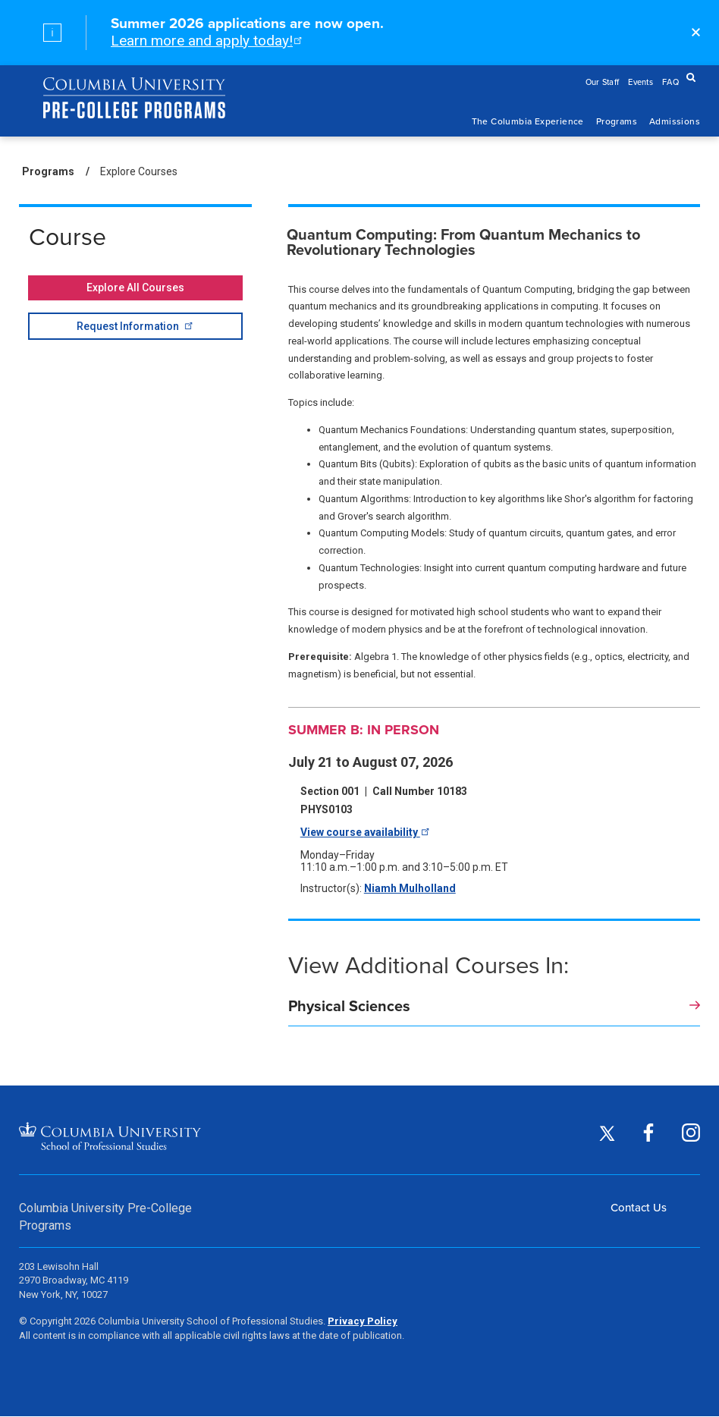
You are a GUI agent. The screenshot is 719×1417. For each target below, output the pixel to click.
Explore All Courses (135, 287)
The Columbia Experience (528, 121)
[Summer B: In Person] (494, 730)
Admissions (674, 121)
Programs (616, 121)
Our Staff (603, 82)
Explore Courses (138, 171)
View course (363, 832)
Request (133, 325)
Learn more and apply (205, 40)
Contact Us (639, 1207)
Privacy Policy (362, 1321)
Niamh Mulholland (410, 888)
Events (640, 82)
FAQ (670, 82)
